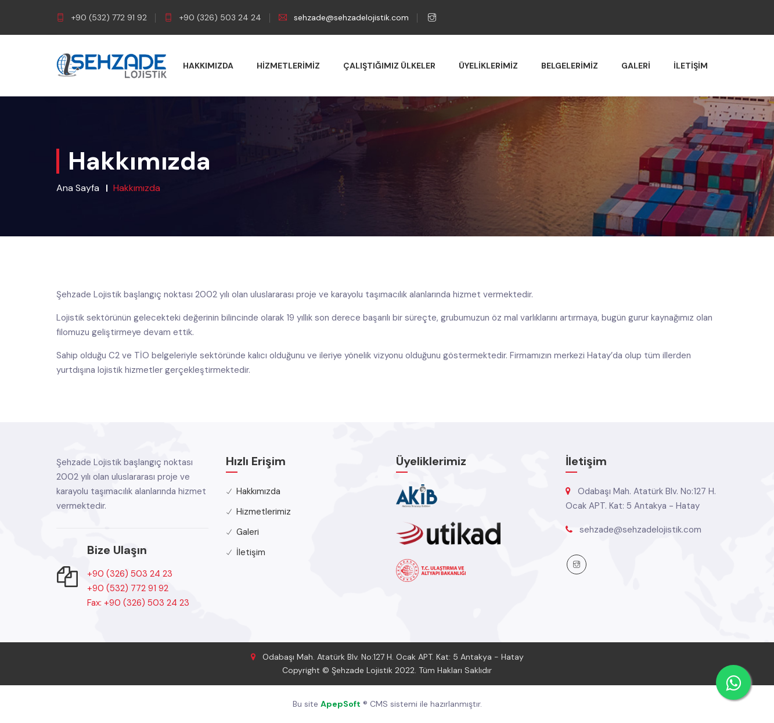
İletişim (691, 65)
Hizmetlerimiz (288, 65)
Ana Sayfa (77, 188)
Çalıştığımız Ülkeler (389, 65)
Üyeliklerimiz (488, 65)
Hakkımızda (208, 65)
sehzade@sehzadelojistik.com (351, 17)
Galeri (635, 65)
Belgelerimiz (569, 65)
